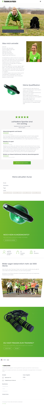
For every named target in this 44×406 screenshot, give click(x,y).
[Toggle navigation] (40, 1)
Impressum (5, 391)
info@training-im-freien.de (10, 380)
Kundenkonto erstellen (10, 240)
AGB (3, 388)
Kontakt (17, 348)
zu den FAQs (8, 348)
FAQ (24, 379)
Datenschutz (5, 386)
